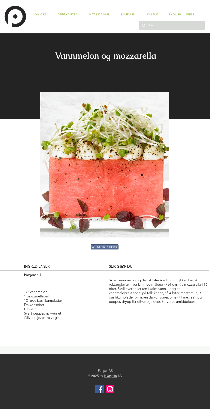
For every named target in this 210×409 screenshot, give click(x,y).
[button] (67, 14)
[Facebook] (99, 389)
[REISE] (189, 14)
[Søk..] (172, 25)
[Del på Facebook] (104, 246)
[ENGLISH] (175, 14)
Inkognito (110, 376)
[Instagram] (110, 389)
